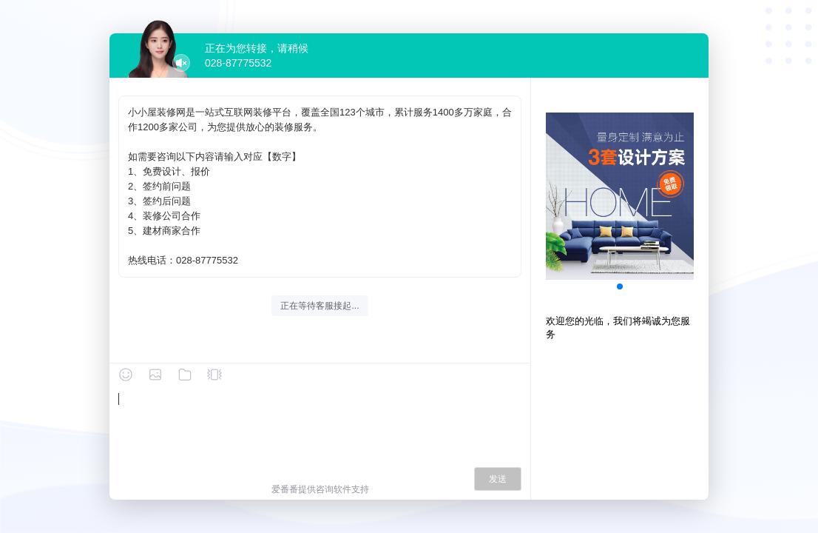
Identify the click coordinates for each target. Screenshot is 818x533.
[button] (620, 286)
